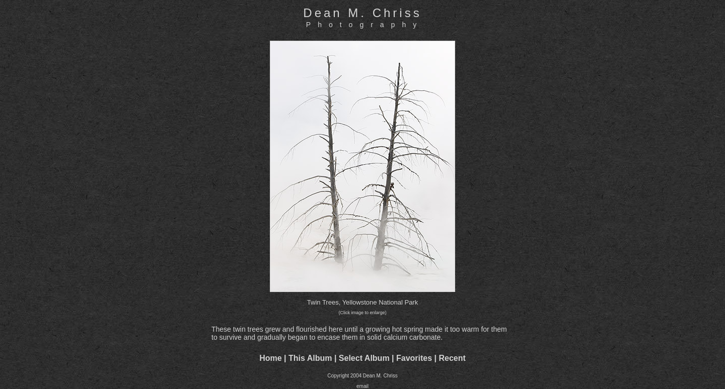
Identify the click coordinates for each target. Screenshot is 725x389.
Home (270, 358)
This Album (310, 358)
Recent (452, 358)
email (362, 386)
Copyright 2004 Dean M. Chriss (362, 375)
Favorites (414, 358)
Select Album (364, 358)
